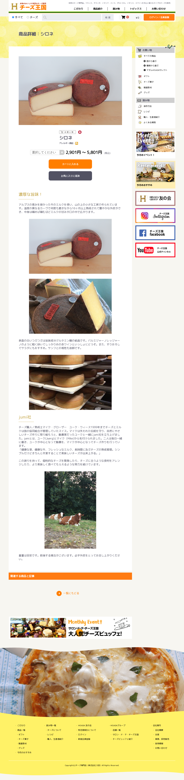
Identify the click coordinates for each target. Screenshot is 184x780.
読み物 (116, 8)
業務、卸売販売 (162, 739)
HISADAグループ (117, 725)
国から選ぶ (151, 61)
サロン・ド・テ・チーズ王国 (126, 734)
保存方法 (148, 106)
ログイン (82, 734)
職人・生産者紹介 (152, 117)
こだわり (78, 8)
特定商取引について (87, 730)
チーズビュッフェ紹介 (123, 739)
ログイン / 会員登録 (159, 17)
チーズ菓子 (149, 81)
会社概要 (159, 730)
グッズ (147, 92)
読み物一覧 (51, 725)
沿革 (157, 734)
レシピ (147, 111)
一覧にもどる (71, 593)
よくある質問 (150, 122)
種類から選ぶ (152, 65)
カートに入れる (70, 164)
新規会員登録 (84, 739)
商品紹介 (97, 8)
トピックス (136, 8)
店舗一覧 (117, 730)
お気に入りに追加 (70, 176)
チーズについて (54, 730)
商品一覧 (21, 730)
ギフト (147, 76)
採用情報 (159, 743)
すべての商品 (150, 56)
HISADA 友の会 (85, 725)
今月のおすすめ (24, 752)
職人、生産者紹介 (55, 739)
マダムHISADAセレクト (156, 70)
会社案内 (157, 725)
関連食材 (148, 87)
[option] (70, 90)
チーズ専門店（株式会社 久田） (89, 765)
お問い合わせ (161, 748)
